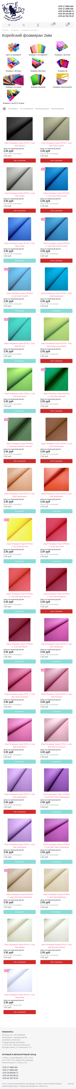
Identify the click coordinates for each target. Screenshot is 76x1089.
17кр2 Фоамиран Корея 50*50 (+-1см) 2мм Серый (19, 194)
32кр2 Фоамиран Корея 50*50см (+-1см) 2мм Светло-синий (56, 244)
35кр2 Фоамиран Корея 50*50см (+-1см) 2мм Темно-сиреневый (56, 845)
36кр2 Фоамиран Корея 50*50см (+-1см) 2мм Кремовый (56, 895)
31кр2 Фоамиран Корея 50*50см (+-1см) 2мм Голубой (20, 294)
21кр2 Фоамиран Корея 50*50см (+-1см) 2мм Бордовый (56, 595)
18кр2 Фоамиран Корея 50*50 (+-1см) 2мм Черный (19, 144)
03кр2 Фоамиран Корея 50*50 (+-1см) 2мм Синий (19, 244)
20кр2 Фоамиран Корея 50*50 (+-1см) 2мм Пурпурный (56, 645)
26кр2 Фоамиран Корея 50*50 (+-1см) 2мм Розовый (56, 695)
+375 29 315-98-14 (66, 14)
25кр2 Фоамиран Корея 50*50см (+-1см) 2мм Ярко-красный (20, 595)
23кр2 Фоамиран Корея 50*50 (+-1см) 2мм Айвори (19, 945)
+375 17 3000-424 (65, 6)
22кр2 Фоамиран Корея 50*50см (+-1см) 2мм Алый (56, 545)
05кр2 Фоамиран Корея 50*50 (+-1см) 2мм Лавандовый (19, 795)
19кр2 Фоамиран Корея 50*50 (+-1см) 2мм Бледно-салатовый (56, 344)
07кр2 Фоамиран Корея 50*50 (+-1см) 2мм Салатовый (19, 395)
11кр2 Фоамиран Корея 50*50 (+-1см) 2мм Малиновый (19, 745)
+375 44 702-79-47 (66, 16)
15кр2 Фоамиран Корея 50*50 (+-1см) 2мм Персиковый (19, 495)
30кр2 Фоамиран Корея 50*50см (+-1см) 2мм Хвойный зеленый (20, 445)
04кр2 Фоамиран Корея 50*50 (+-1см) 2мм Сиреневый (19, 845)
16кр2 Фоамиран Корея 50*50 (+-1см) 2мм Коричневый (56, 445)
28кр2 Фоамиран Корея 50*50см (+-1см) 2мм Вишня (20, 645)
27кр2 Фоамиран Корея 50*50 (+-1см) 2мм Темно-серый (56, 144)
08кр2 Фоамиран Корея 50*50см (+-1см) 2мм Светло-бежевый (20, 895)
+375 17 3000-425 (65, 9)
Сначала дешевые (42, 109)
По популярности (26, 109)
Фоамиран (15, 30)
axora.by (71, 1084)
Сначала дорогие (57, 109)
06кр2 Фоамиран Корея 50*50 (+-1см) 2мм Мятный (19, 344)
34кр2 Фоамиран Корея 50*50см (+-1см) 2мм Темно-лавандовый (56, 795)
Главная (5, 30)
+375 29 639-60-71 (66, 11)
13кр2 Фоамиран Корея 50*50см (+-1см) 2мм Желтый (20, 545)
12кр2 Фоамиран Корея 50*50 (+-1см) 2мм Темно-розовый (19, 695)
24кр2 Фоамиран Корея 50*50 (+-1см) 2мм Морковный (56, 495)
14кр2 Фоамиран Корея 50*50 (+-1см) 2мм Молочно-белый (56, 945)
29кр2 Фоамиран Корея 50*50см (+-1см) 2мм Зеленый (56, 395)
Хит (43, 169)
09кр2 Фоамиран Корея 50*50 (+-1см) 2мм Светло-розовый (56, 745)
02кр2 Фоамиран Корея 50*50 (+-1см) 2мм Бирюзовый (56, 294)
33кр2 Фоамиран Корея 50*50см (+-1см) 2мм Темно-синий (56, 194)
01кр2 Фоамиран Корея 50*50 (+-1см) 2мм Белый (19, 996)
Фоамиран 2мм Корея (30, 30)
